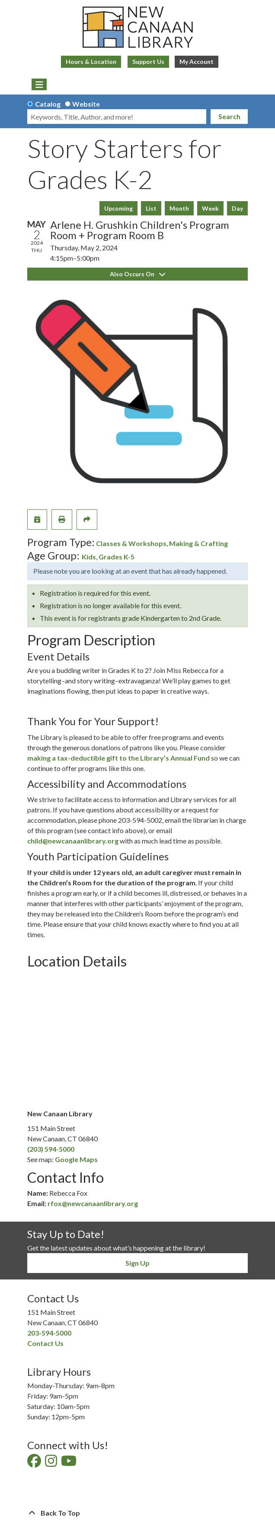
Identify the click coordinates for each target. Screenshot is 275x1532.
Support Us (148, 61)
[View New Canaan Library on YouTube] (69, 1463)
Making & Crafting (198, 543)
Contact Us (45, 1343)
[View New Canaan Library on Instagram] (51, 1463)
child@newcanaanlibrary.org (72, 841)
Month (179, 208)
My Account (196, 61)
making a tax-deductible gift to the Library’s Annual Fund (118, 758)
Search (229, 116)
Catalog (48, 104)
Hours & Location (91, 61)
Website (86, 104)
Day (237, 208)
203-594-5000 (49, 1333)
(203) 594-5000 (50, 1149)
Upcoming (118, 208)
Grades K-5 (116, 557)
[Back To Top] (137, 1513)
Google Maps (76, 1159)
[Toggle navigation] (39, 85)
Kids (89, 557)
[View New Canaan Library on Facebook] (34, 1463)
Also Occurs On (137, 274)
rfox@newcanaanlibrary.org (93, 1203)
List (151, 208)
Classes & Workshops (131, 543)
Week (210, 208)
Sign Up (137, 1263)
